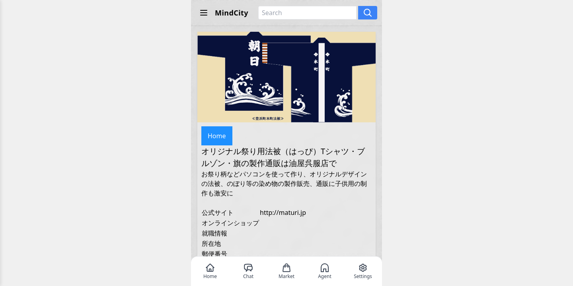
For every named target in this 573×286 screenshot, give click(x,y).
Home (217, 135)
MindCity (231, 12)
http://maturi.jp (283, 212)
